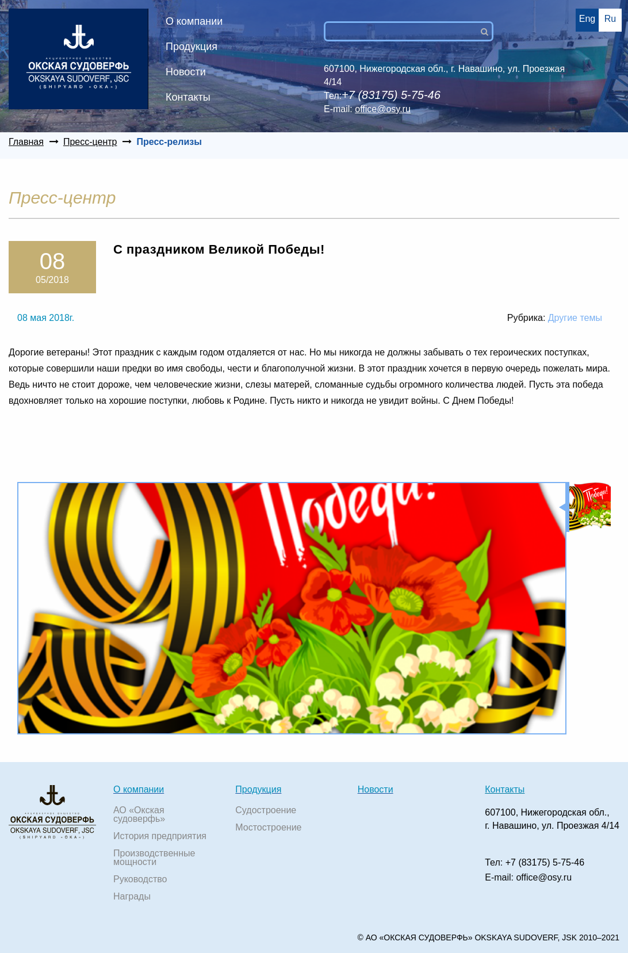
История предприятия (159, 836)
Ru (610, 19)
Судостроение (265, 810)
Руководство (140, 879)
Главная (26, 142)
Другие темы (575, 318)
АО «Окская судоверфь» (139, 814)
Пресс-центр (90, 142)
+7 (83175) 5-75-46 (545, 862)
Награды (132, 896)
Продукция (191, 46)
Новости (186, 72)
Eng (587, 19)
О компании (194, 21)
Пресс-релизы (168, 142)
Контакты (188, 97)
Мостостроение (268, 827)
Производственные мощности (154, 857)
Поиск (489, 31)
